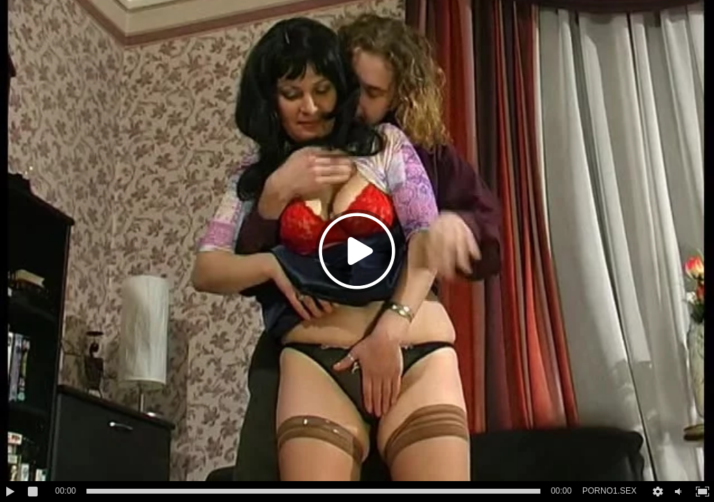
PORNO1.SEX (609, 491)
